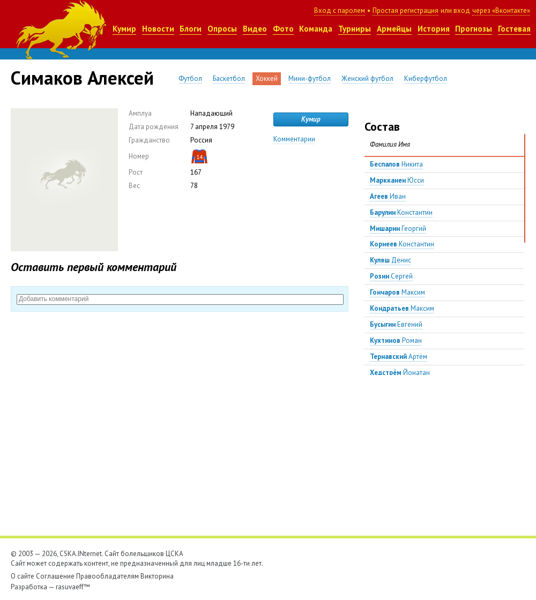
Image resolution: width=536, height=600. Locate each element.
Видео (255, 29)
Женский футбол (367, 78)
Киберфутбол (425, 78)
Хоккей (267, 78)
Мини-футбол (309, 78)
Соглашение (55, 576)
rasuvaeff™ (73, 586)
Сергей (391, 276)
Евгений (396, 324)
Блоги (191, 29)
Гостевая (514, 29)
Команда (315, 29)
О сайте (22, 576)
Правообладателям (107, 576)
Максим (397, 292)
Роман (396, 340)
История (434, 29)
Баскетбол (229, 78)
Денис (390, 260)
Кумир (124, 29)
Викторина (157, 576)
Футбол (190, 78)
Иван (388, 196)
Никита (396, 164)
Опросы (222, 29)
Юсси (397, 180)
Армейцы (394, 29)
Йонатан (400, 372)
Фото (283, 29)
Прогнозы (473, 29)
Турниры (354, 29)
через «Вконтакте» (501, 10)
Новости (158, 29)
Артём (398, 356)
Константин (401, 212)
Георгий (398, 228)
